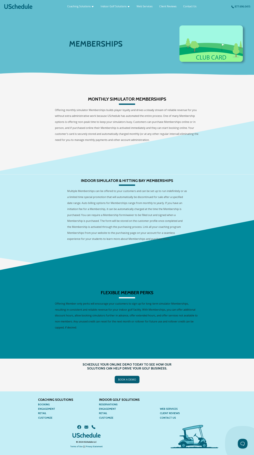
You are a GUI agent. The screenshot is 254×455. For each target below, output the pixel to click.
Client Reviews (168, 6)
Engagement (46, 408)
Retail (42, 413)
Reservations (108, 404)
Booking (44, 404)
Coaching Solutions (80, 6)
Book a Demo (127, 379)
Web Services (145, 6)
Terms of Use (76, 446)
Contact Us (189, 6)
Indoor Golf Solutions (115, 6)
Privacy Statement (94, 446)
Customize (45, 417)
